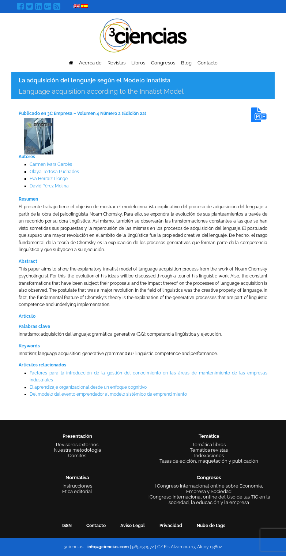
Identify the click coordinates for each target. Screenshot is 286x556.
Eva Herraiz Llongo (49, 178)
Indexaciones (209, 455)
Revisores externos (77, 444)
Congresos (163, 63)
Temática (209, 436)
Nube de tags (211, 525)
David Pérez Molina (49, 186)
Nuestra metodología (77, 450)
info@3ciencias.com (108, 546)
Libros (138, 63)
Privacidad (170, 525)
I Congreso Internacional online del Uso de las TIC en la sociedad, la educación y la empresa (208, 499)
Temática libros (209, 444)
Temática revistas (209, 450)
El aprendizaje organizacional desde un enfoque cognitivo (88, 387)
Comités (77, 455)
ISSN (67, 525)
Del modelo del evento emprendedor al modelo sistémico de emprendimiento (108, 394)
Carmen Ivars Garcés (51, 164)
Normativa (77, 477)
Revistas (116, 63)
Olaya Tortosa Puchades (54, 171)
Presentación (77, 436)
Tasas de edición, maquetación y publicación (208, 461)
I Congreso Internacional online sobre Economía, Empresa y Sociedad (209, 488)
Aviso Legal (132, 525)
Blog (186, 63)
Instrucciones (77, 486)
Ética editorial (77, 491)
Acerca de (90, 63)
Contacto (207, 63)
